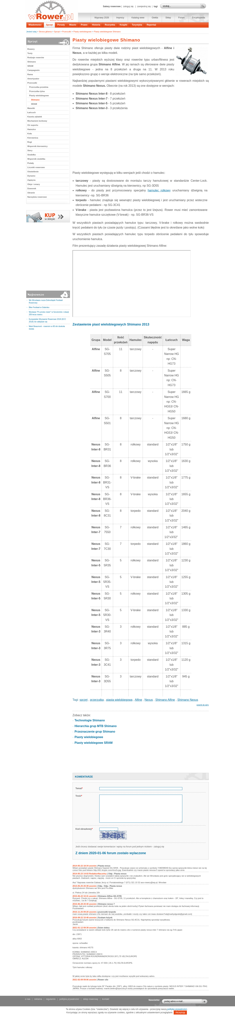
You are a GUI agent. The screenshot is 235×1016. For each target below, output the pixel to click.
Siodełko (31, 155)
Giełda (155, 17)
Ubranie (31, 193)
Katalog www (137, 17)
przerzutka (97, 699)
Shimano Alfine (165, 699)
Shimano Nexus (187, 699)
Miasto (72, 25)
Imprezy (120, 17)
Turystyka (137, 25)
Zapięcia (31, 180)
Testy (29, 53)
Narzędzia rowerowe (37, 197)
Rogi (29, 142)
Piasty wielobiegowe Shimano (107, 31)
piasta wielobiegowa (119, 699)
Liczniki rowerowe (36, 167)
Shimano (31, 62)
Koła (29, 133)
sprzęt (83, 699)
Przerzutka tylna (37, 91)
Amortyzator (33, 79)
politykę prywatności (177, 1009)
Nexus (148, 699)
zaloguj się (128, 6)
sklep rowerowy (90, 999)
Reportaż (151, 25)
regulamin (51, 999)
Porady (61, 25)
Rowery (31, 49)
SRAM (30, 66)
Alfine (138, 699)
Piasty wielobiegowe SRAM (94, 742)
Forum (181, 17)
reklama (38, 999)
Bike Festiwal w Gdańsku (39, 307)
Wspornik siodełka (36, 159)
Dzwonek (31, 188)
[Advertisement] (140, 141)
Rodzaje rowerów (35, 57)
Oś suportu (32, 125)
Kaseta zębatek (34, 117)
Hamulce (31, 129)
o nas (27, 999)
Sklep (168, 17)
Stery (29, 150)
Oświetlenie (33, 171)
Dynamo (31, 176)
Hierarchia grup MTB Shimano (96, 726)
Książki (123, 25)
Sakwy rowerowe (112, 6)
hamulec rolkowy (159, 190)
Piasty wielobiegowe (82, 31)
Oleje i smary (33, 184)
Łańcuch (31, 112)
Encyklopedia (198, 17)
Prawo (84, 25)
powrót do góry (203, 705)
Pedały (30, 163)
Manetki (31, 108)
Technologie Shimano (90, 720)
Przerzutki (66, 31)
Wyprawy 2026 (101, 17)
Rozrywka (110, 25)
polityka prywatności (69, 999)
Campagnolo (33, 70)
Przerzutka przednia (38, 87)
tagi (156, 6)
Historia (96, 25)
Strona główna (45, 31)
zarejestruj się (144, 6)
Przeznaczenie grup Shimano (95, 731)
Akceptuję (180, 1012)
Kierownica (32, 138)
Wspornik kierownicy (37, 146)
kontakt (105, 999)
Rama (30, 74)
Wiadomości (34, 25)
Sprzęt (49, 25)
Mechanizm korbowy (37, 121)
